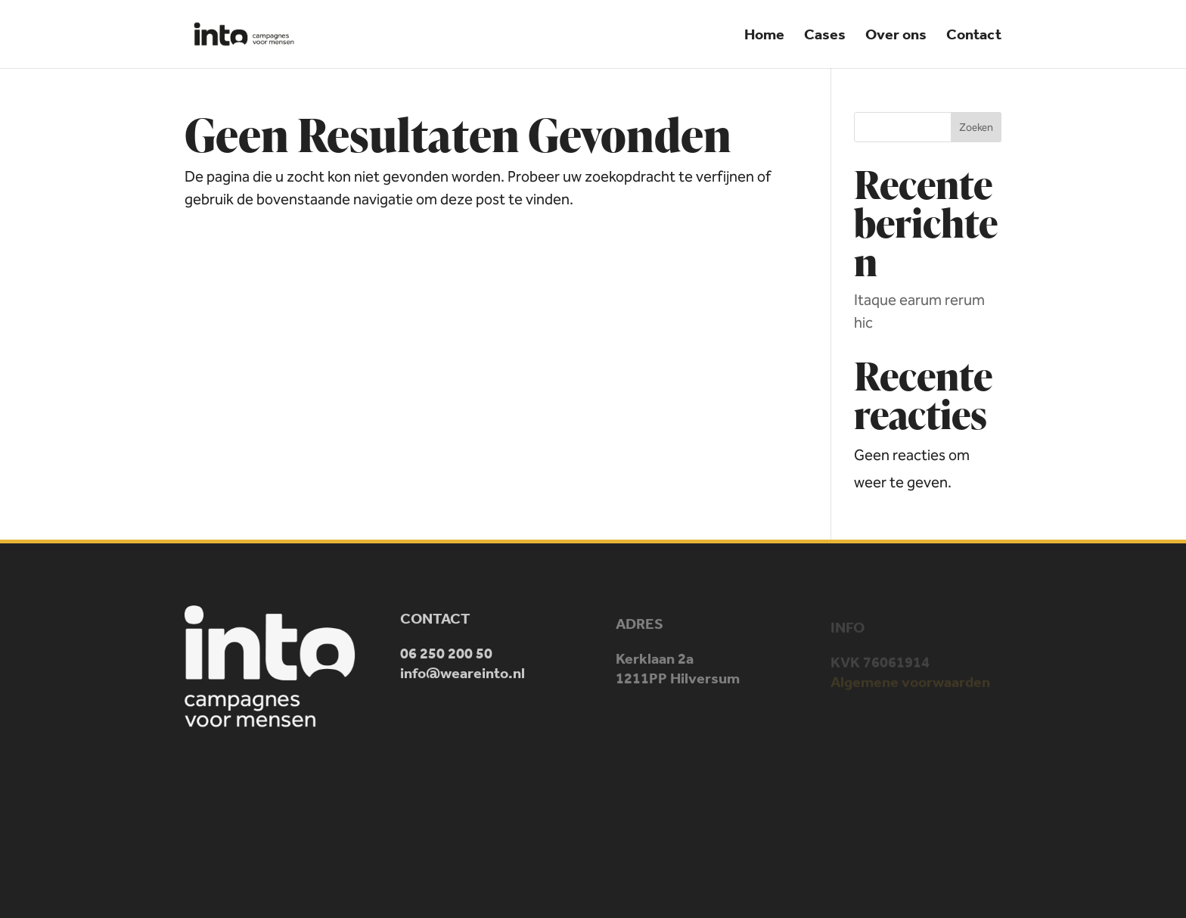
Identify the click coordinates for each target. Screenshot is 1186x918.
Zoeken (976, 127)
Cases (825, 36)
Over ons (896, 36)
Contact (973, 36)
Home (764, 36)
